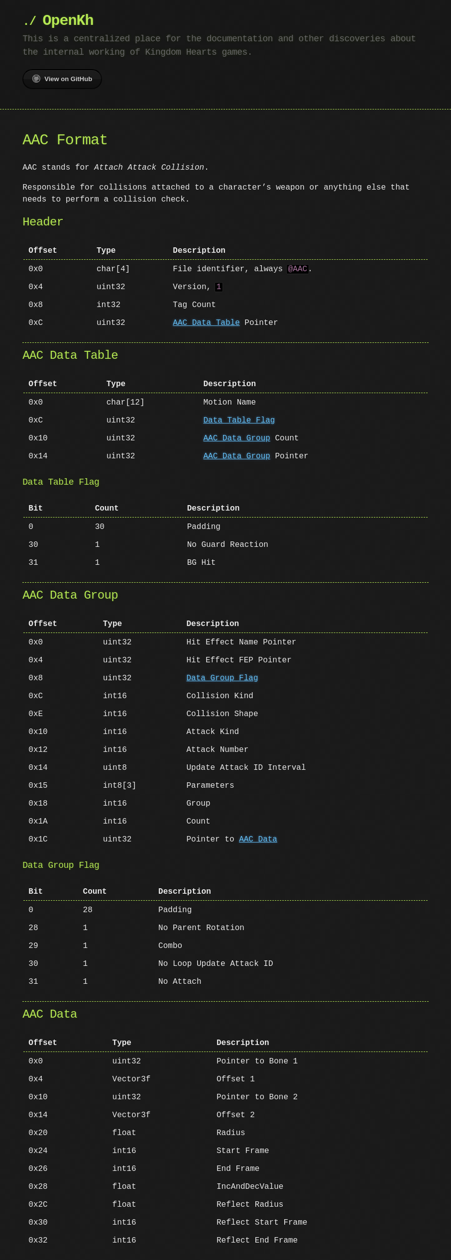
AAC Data (258, 839)
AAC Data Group (236, 438)
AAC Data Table (206, 322)
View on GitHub (62, 79)
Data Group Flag (222, 678)
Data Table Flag (239, 420)
